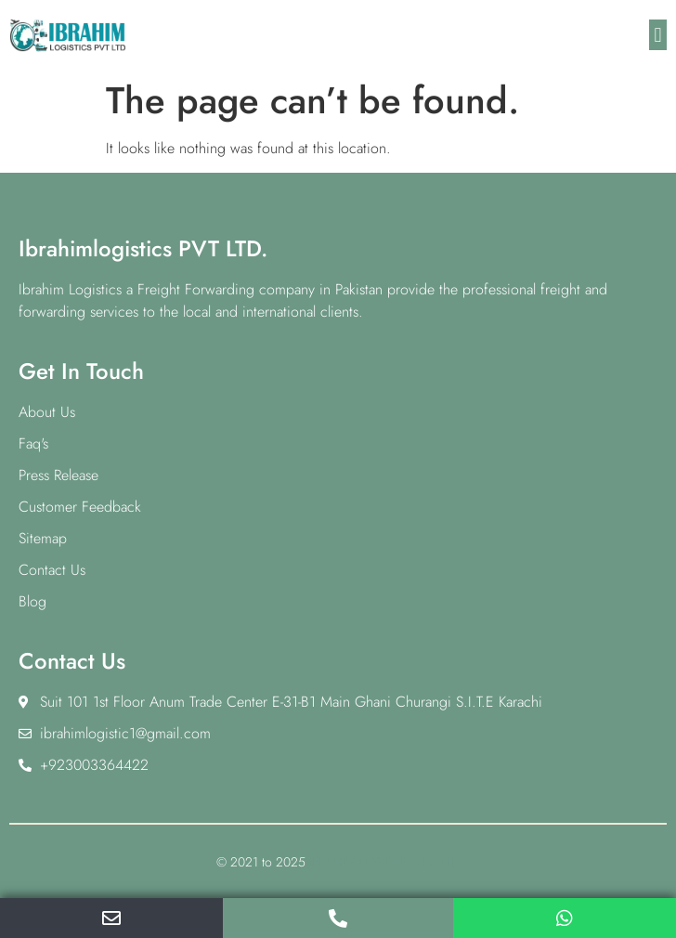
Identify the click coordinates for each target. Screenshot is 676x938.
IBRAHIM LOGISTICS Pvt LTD (384, 862)
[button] (658, 35)
